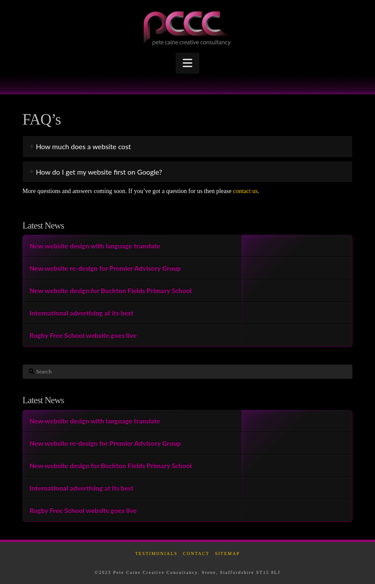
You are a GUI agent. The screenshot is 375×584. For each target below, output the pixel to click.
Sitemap (227, 553)
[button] (187, 63)
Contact (196, 553)
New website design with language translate (94, 246)
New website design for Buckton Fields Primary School (110, 290)
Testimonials (156, 553)
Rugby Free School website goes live (83, 335)
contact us (245, 191)
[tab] (187, 146)
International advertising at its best (81, 313)
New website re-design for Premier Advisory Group (104, 268)
